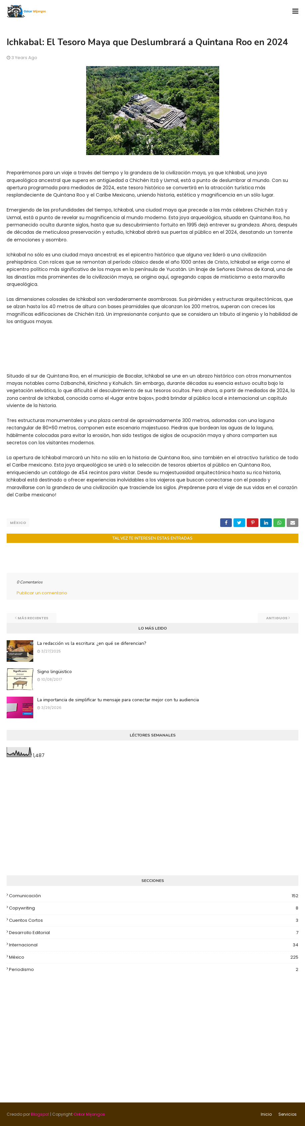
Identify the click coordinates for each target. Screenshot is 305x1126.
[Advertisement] (128, 348)
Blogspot (40, 1114)
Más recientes (33, 618)
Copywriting (153, 908)
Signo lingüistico (54, 671)
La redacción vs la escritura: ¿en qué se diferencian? (91, 643)
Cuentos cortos (153, 920)
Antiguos (276, 618)
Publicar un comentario (42, 593)
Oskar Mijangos (89, 1114)
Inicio (266, 1114)
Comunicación (153, 896)
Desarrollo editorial (153, 932)
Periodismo (153, 969)
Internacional (153, 945)
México (18, 522)
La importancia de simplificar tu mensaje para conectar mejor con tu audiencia (118, 700)
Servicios (287, 1114)
